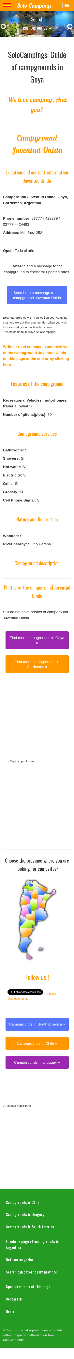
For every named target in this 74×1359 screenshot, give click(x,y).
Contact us (14, 1298)
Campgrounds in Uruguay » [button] (37, 1062)
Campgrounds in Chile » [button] (37, 1043)
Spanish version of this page (28, 1286)
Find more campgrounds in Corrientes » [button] (37, 664)
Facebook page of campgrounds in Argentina (32, 1244)
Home (10, 1311)
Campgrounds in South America (30, 1226)
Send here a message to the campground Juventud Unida (37, 295)
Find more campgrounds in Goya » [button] (37, 640)
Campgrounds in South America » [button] (37, 1024)
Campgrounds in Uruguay (25, 1214)
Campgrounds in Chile (22, 1202)
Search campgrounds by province (31, 1272)
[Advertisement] (37, 720)
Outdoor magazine (20, 1259)
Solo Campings (34, 5)
